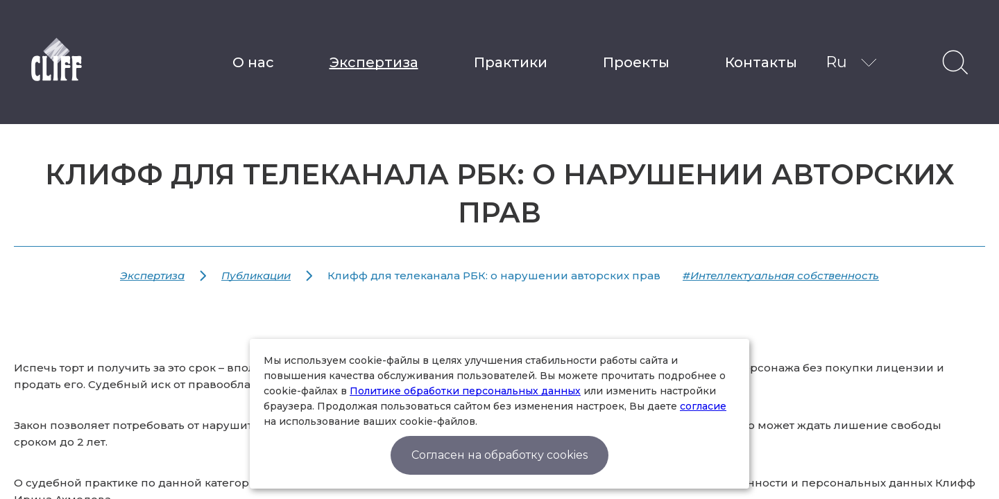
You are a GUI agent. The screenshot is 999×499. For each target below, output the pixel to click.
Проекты (636, 62)
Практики (510, 62)
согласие (703, 406)
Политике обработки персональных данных (465, 391)
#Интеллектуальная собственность (781, 275)
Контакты (761, 62)
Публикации (256, 275)
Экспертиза (374, 62)
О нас (253, 62)
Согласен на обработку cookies (499, 455)
